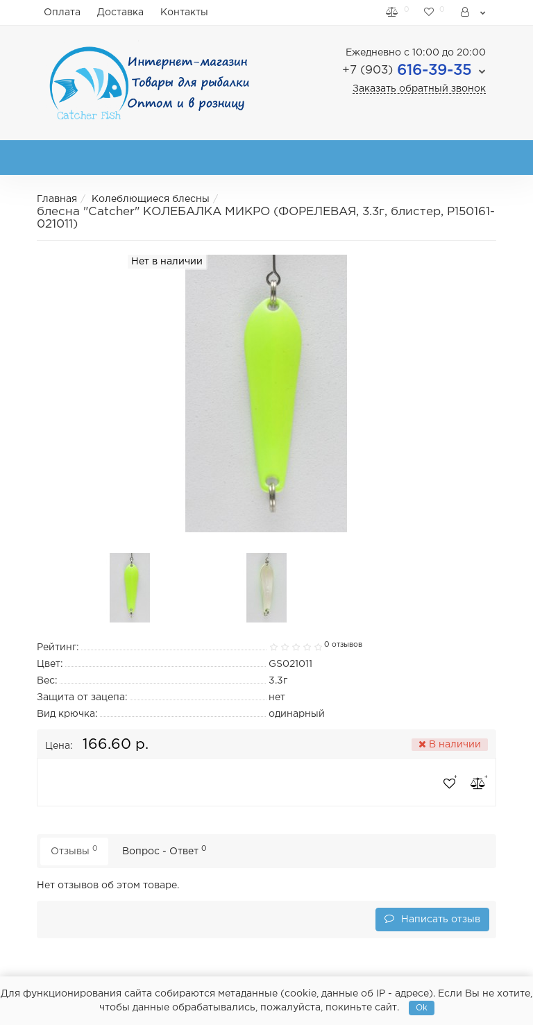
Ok (422, 1008)
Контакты (184, 12)
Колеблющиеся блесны (151, 199)
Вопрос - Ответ (164, 850)
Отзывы (74, 850)
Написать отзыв (432, 918)
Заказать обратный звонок (419, 89)
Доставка (120, 12)
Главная (57, 199)
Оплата (62, 12)
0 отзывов (343, 644)
